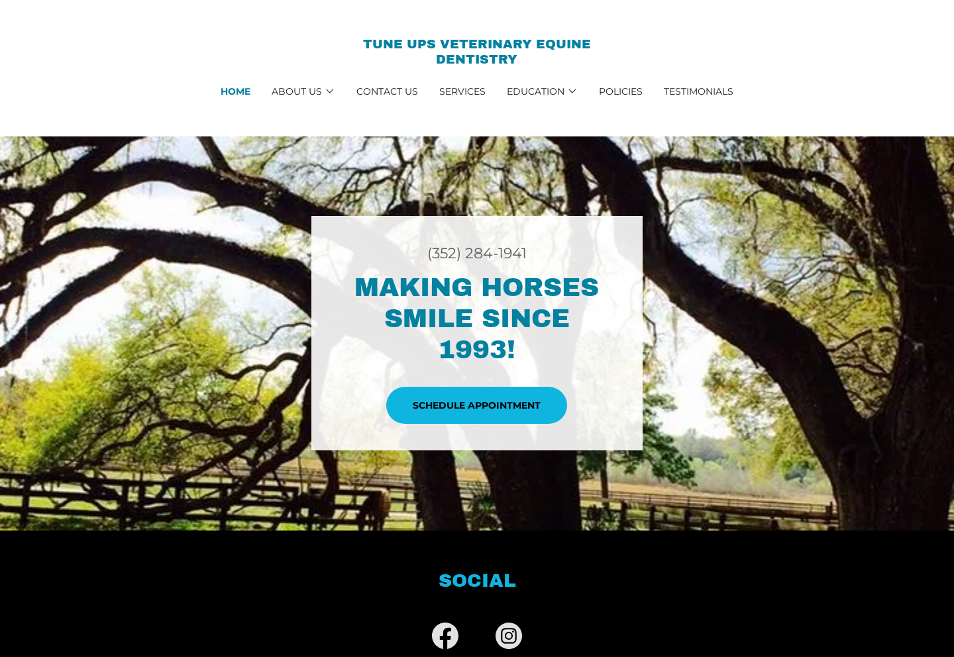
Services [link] (462, 91)
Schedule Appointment (477, 405)
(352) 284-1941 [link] (477, 253)
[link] (477, 60)
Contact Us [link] (387, 91)
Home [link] (235, 91)
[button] (303, 91)
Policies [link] (621, 91)
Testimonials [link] (698, 91)
